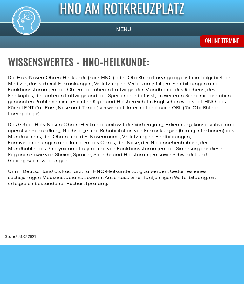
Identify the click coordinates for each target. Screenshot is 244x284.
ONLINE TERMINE (222, 41)
